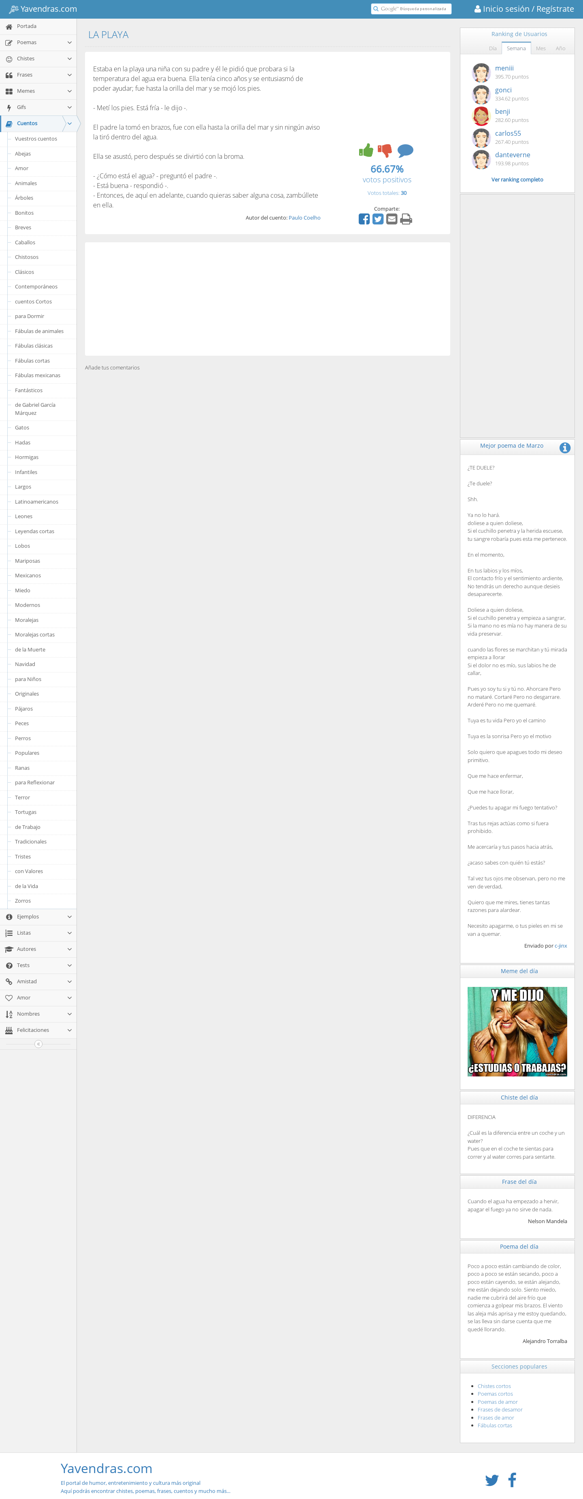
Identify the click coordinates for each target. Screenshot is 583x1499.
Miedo (22, 590)
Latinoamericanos (36, 501)
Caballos (25, 242)
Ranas (22, 767)
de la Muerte (30, 649)
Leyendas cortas (34, 531)
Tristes (23, 856)
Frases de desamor (500, 1409)
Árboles (24, 197)
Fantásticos (29, 390)
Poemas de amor (498, 1401)
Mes (541, 48)
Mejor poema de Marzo (511, 445)
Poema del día (519, 1246)
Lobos (22, 545)
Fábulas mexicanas (37, 375)
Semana (516, 48)
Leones (23, 516)
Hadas (22, 442)
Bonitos (24, 212)
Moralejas (26, 620)
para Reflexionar (35, 782)
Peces (22, 723)
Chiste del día (519, 1097)
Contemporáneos (36, 286)
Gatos (22, 427)
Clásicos (24, 271)
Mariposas (27, 560)
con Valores (29, 871)
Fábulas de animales (39, 331)
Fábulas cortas (32, 360)
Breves (23, 227)
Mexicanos (28, 575)
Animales (26, 183)
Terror (22, 797)
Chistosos (26, 257)
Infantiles (26, 472)
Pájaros (24, 708)
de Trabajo (27, 827)
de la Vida (26, 886)
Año (561, 48)
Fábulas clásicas (34, 345)
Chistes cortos (494, 1386)
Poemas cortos (495, 1393)
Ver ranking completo (517, 179)
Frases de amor (496, 1417)
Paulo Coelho (305, 217)
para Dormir (29, 316)
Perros (23, 738)
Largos (23, 486)
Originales (27, 693)
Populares (27, 752)
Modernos (27, 605)
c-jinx (561, 945)
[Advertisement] (267, 299)
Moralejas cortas (35, 634)
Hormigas (26, 457)
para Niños (28, 679)
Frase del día (519, 1181)
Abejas (23, 153)
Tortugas (25, 812)
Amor (21, 168)
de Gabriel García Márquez (35, 408)
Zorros (23, 900)
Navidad (25, 664)
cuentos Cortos (33, 301)
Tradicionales (31, 841)
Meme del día (519, 971)
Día (493, 48)
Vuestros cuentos (36, 138)
